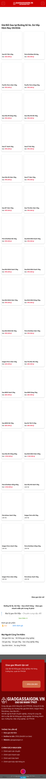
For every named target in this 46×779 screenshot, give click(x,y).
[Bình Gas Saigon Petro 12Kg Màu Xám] (11, 349)
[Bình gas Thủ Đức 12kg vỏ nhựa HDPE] (34, 349)
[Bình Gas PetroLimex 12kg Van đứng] (11, 503)
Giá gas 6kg (6, 642)
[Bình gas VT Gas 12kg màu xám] (34, 165)
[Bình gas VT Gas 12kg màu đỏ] (34, 134)
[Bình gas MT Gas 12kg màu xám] (11, 195)
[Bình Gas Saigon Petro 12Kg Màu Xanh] (11, 533)
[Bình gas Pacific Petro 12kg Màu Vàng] (34, 72)
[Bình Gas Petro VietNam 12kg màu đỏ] (11, 226)
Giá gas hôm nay (8, 638)
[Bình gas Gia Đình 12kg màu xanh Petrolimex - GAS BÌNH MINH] (11, 257)
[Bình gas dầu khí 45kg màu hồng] (11, 441)
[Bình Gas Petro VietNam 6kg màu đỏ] (34, 42)
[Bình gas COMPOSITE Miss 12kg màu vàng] (34, 380)
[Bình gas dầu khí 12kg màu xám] (11, 165)
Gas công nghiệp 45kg (31, 642)
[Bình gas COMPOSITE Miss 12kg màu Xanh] (11, 380)
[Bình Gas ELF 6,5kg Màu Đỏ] (11, 42)
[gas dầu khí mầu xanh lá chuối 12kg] (34, 472)
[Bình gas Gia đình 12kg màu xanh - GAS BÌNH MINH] (34, 226)
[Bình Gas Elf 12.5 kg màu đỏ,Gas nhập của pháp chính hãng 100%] (34, 410)
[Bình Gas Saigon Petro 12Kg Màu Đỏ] (34, 503)
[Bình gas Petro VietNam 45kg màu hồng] (11, 472)
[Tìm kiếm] (42, 3)
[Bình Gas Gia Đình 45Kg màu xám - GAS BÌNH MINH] (34, 441)
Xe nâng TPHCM (20, 646)
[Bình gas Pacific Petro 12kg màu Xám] (11, 72)
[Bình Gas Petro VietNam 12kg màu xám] (34, 318)
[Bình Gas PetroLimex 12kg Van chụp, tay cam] (34, 564)
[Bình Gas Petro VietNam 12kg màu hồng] (34, 533)
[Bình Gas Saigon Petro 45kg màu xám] (11, 564)
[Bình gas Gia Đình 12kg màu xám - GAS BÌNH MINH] (11, 287)
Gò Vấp (17, 606)
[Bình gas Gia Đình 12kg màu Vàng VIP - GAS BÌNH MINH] (34, 287)
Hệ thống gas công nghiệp (25, 638)
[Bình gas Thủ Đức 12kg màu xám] (34, 195)
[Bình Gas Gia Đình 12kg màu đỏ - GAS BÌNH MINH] (11, 318)
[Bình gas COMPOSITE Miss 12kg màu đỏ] (11, 410)
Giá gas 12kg (16, 642)
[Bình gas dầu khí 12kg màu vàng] (11, 103)
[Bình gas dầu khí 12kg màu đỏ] (34, 103)
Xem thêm (22, 618)
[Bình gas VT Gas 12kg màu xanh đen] (11, 134)
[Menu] (3, 3)
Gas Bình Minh (7, 646)
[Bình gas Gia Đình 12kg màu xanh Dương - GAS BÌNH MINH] (34, 257)
